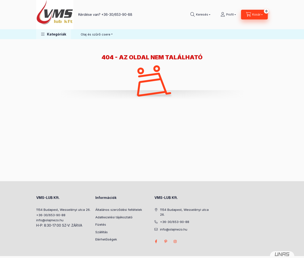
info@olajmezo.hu (49, 220)
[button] (53, 34)
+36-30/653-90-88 (116, 14)
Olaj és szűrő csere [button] (95, 34)
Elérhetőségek (106, 239)
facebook (156, 241)
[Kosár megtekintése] (254, 14)
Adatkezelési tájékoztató (114, 217)
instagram (175, 241)
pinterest (165, 241)
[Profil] (228, 14)
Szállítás (101, 232)
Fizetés (100, 224)
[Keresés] (200, 14)
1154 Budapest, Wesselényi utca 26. (63, 210)
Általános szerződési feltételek (118, 210)
